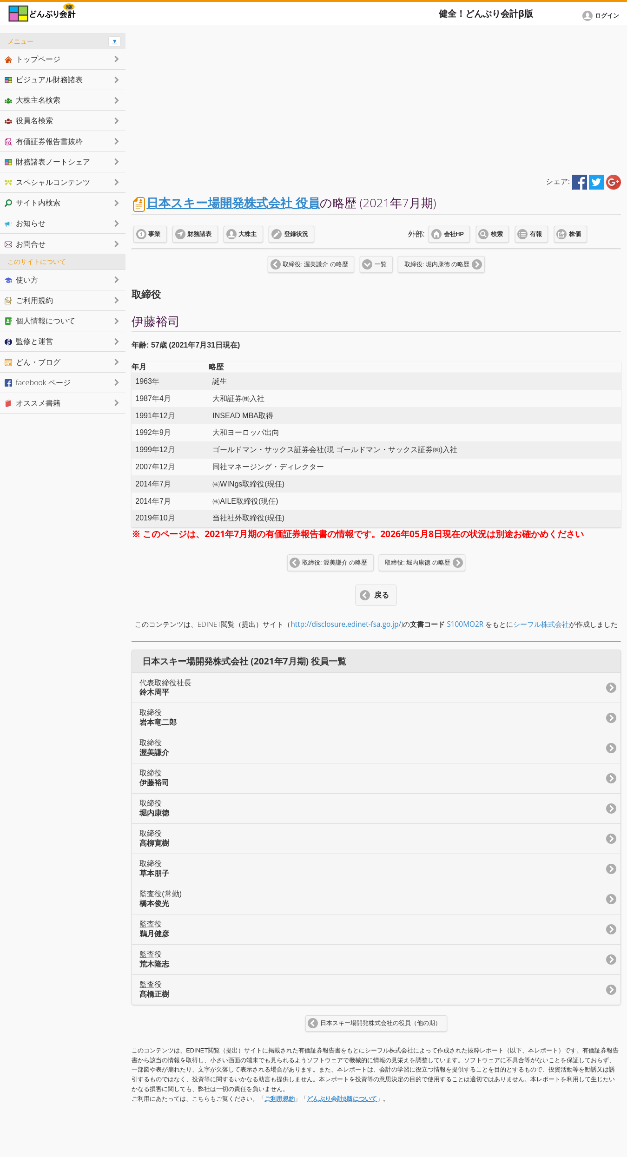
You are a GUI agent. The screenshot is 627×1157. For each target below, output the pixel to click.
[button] (602, 16)
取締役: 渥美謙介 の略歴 (315, 264)
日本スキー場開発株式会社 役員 (233, 203)
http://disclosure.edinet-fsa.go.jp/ (345, 624)
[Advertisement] (376, 98)
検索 (497, 234)
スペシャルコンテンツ (47, 182)
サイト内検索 (32, 202)
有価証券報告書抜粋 (44, 141)
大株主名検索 (32, 100)
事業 (154, 234)
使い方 (21, 280)
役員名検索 (29, 120)
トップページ (32, 59)
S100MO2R (465, 624)
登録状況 (296, 234)
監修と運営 (29, 341)
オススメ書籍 (32, 403)
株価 (575, 234)
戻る (381, 595)
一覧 (381, 264)
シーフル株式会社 (541, 624)
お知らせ (25, 223)
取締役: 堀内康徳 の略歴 (436, 264)
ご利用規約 (279, 1098)
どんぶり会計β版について (342, 1098)
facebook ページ (38, 382)
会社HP (454, 234)
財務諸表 (199, 234)
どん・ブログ (32, 362)
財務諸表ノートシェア (47, 162)
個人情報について (40, 321)
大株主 (247, 234)
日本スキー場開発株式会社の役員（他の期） (380, 1023)
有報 (536, 234)
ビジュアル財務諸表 (44, 79)
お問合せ (25, 244)
